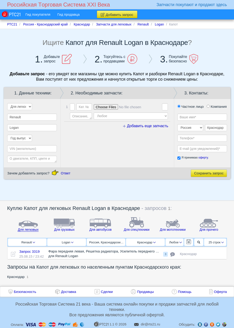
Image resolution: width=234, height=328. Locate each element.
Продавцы (145, 292)
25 (216, 242)
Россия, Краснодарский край (107, 242)
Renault (28, 242)
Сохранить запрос (208, 173)
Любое (175, 242)
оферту (203, 157)
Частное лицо (190, 106)
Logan (67, 242)
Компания (217, 106)
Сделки (107, 292)
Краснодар (146, 242)
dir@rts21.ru (150, 324)
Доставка (68, 292)
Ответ (65, 173)
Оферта (220, 292)
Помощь (184, 292)
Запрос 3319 (29, 251)
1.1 (104, 324)
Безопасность (25, 292)
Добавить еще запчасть (145, 126)
